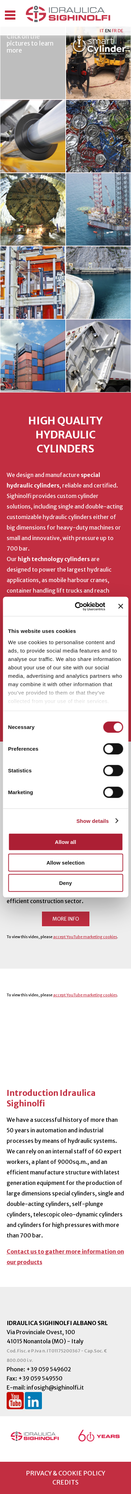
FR (114, 30)
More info (65, 919)
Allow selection (65, 862)
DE (120, 30)
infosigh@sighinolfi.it (55, 1387)
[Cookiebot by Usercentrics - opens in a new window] (78, 606)
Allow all (65, 842)
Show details (93, 821)
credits (65, 1482)
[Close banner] (120, 606)
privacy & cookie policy (65, 1473)
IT (102, 30)
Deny (65, 883)
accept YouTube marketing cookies (85, 936)
